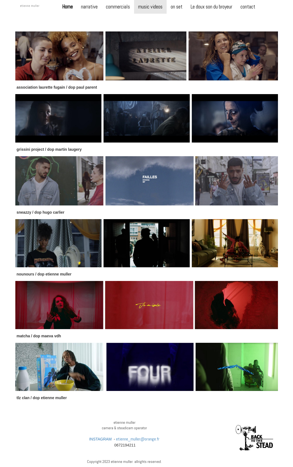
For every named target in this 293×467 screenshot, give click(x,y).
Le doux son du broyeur (211, 6)
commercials (118, 6)
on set (176, 6)
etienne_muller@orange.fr (137, 439)
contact (247, 6)
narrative (89, 6)
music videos (150, 6)
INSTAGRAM (100, 439)
